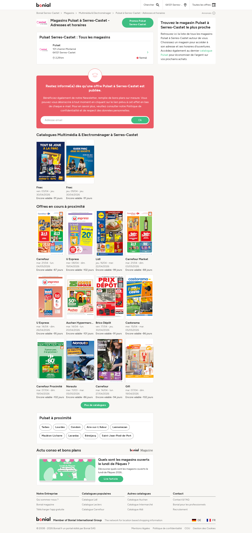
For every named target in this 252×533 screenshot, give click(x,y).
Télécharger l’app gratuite (50, 509)
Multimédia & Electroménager (95, 13)
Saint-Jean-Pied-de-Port (116, 435)
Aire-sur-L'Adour (97, 427)
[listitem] (50, 169)
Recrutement (180, 509)
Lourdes (60, 427)
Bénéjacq (90, 435)
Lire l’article (111, 478)
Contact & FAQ (181, 499)
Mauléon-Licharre (52, 435)
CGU (187, 528)
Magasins (69, 13)
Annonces (209, 13)
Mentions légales (140, 528)
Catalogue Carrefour (93, 509)
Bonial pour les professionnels (189, 504)
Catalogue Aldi (135, 509)
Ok (140, 120)
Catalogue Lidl (89, 499)
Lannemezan (120, 427)
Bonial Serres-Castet (47, 13)
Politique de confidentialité (167, 528)
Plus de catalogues (95, 405)
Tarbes (45, 427)
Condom (76, 427)
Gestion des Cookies (204, 528)
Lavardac (73, 435)
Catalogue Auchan (137, 499)
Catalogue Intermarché (140, 504)
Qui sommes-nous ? (47, 499)
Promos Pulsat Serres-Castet (137, 22)
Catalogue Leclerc (92, 504)
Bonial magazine (45, 504)
